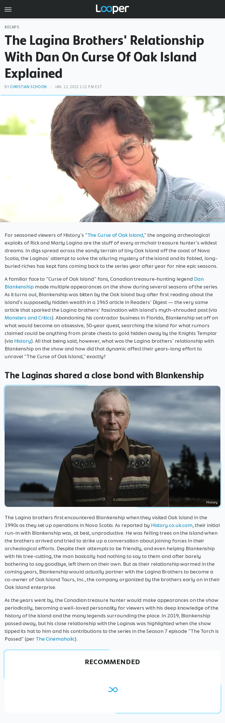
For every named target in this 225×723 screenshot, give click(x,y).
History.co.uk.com (172, 525)
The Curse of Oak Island (115, 235)
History (22, 341)
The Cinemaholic (55, 638)
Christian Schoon (28, 86)
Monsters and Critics (28, 317)
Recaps (12, 27)
